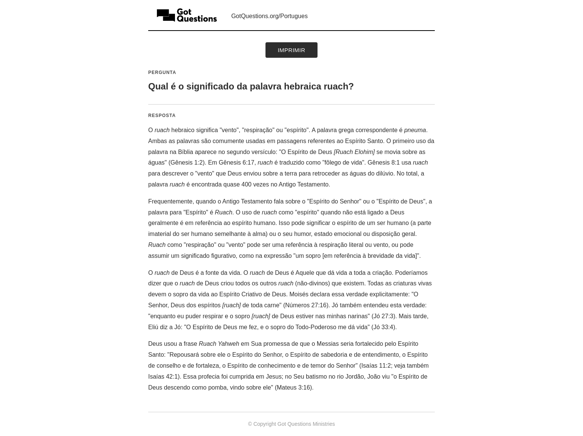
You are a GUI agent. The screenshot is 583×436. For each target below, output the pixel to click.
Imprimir (291, 50)
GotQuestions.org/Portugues (269, 16)
